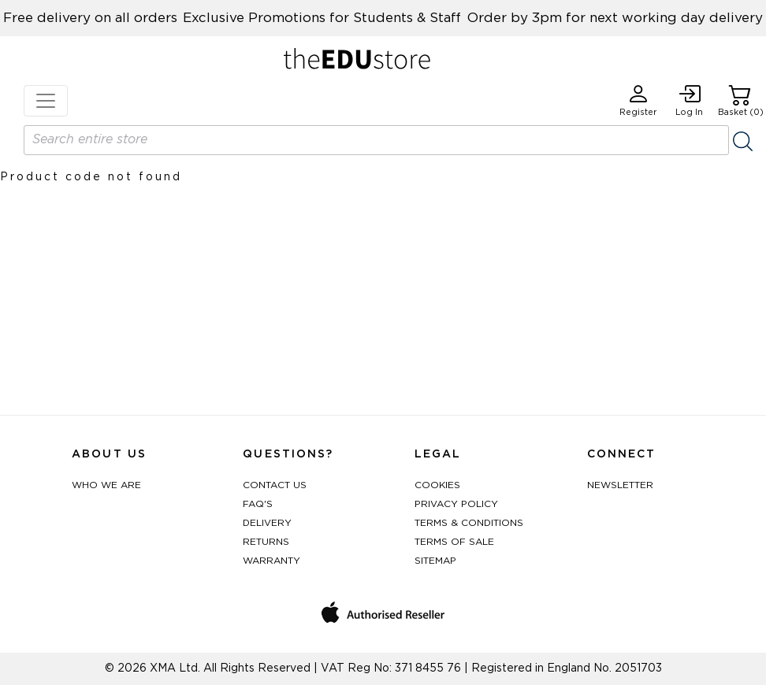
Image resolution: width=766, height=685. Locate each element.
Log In (689, 100)
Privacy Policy (456, 504)
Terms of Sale (454, 541)
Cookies (437, 485)
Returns (266, 541)
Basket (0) (741, 100)
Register (638, 100)
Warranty (271, 560)
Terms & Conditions (469, 523)
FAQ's (258, 504)
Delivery (267, 523)
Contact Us (275, 485)
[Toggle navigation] (46, 101)
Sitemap (435, 560)
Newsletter (620, 485)
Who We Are (106, 485)
